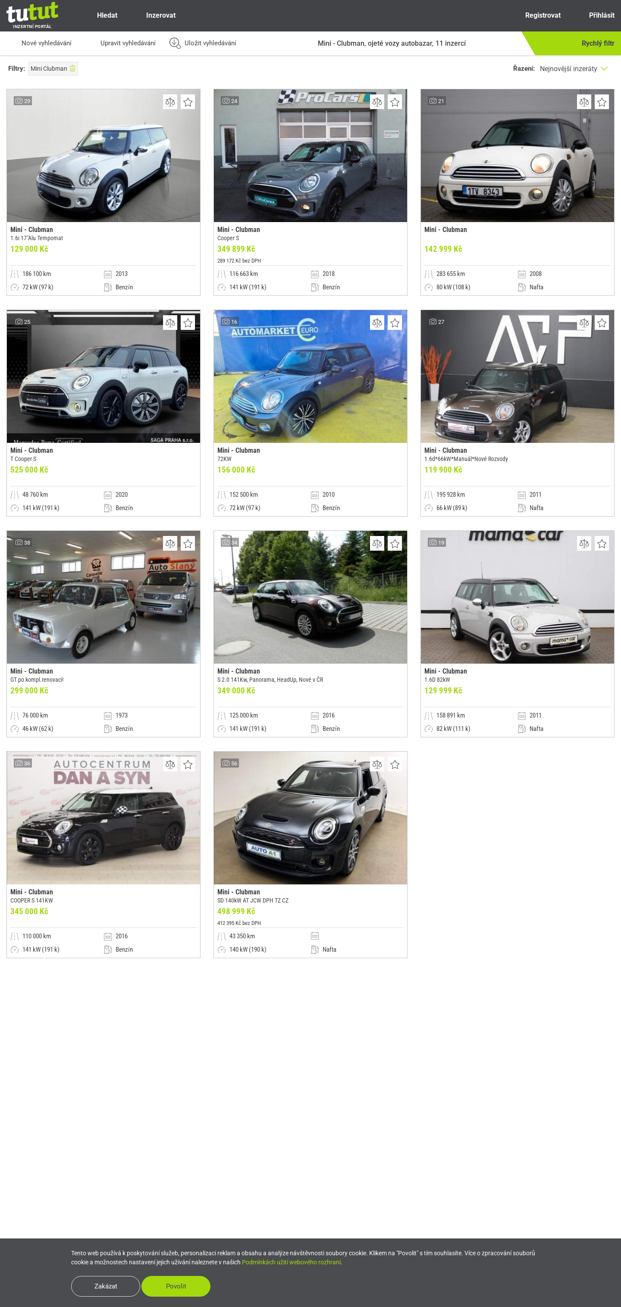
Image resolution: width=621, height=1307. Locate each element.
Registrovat (535, 15)
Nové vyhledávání (39, 43)
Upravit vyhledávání (120, 43)
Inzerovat (153, 15)
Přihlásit (594, 15)
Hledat (99, 15)
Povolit (176, 1286)
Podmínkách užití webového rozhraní (291, 1262)
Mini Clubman (53, 68)
